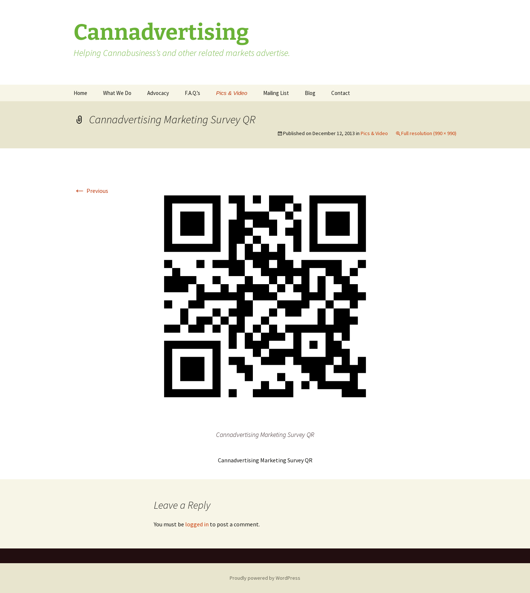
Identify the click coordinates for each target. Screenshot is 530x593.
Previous (91, 190)
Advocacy (158, 92)
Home (80, 92)
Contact (340, 92)
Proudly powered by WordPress (265, 578)
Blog (310, 92)
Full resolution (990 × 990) (428, 133)
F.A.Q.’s (192, 92)
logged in (197, 524)
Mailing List (276, 92)
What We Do (117, 92)
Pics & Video (231, 93)
